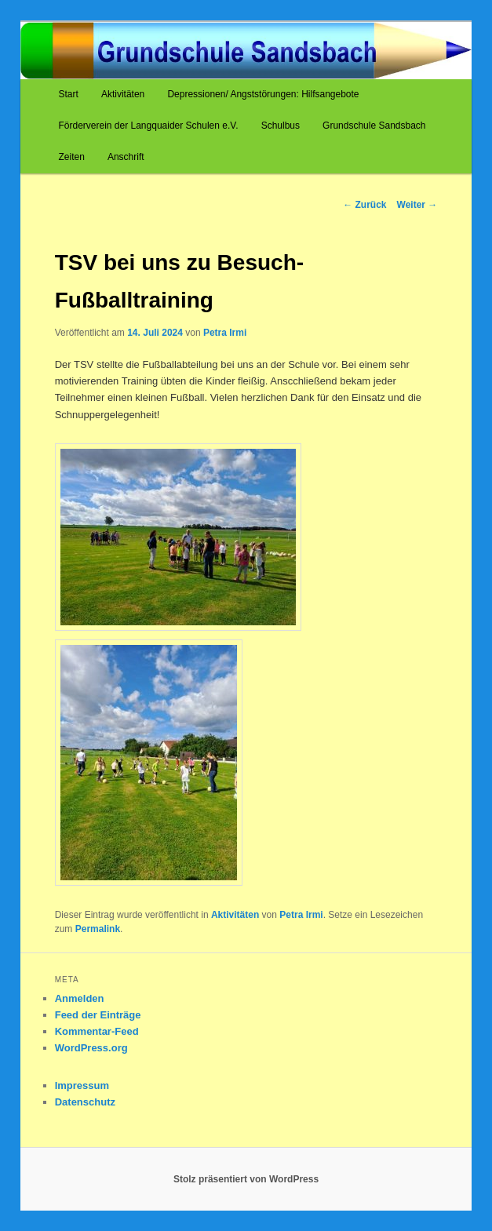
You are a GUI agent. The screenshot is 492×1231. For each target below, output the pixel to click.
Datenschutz (85, 1102)
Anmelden (79, 998)
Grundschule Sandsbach (374, 125)
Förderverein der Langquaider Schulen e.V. (148, 125)
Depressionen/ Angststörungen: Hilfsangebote (263, 94)
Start (68, 94)
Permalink (97, 928)
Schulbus (280, 125)
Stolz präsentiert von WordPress (246, 1179)
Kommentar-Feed (97, 1031)
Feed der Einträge (98, 1015)
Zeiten (71, 156)
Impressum (82, 1085)
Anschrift (126, 156)
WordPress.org (91, 1048)
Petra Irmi (224, 332)
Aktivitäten (122, 94)
